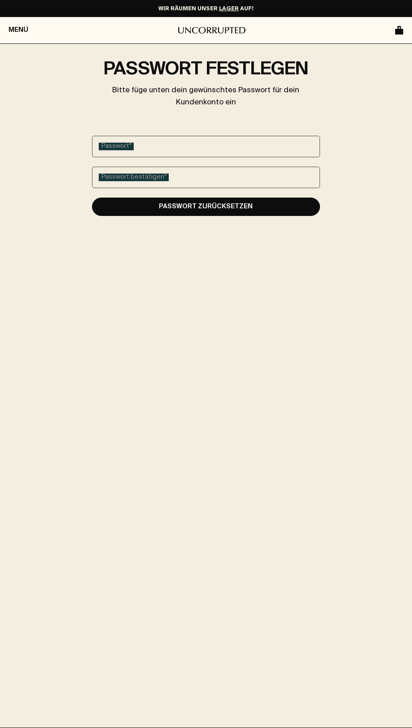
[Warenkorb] (398, 30)
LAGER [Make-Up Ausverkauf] (229, 9)
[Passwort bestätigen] (206, 177)
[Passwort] (206, 146)
